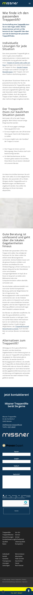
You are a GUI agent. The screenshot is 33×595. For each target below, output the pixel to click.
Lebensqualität (20, 542)
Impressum (24, 581)
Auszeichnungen (7, 537)
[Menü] (30, 3)
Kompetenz (19, 544)
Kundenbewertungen (9, 539)
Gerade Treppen (22, 67)
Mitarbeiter (19, 556)
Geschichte (19, 561)
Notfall (4, 556)
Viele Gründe (19, 559)
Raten (4, 544)
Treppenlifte (6, 532)
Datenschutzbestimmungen (9, 498)
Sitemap (24, 579)
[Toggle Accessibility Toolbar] (29, 591)
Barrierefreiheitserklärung (8, 581)
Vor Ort (17, 532)
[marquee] (16, 589)
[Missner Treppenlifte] (13, 3)
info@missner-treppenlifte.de (12, 425)
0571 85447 (12, 427)
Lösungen (5, 563)
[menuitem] (30, 3)
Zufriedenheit (19, 539)
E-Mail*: (16, 460)
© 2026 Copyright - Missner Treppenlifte (11, 579)
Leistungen (6, 565)
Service (17, 535)
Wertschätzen (19, 554)
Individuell (5, 554)
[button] (3, 592)
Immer (17, 537)
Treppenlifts (22, 24)
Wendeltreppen (7, 72)
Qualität (5, 542)
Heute (17, 563)
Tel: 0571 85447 (16, 593)
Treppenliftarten (7, 535)
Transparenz (6, 561)
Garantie (5, 559)
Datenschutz (18, 581)
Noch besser (19, 565)
